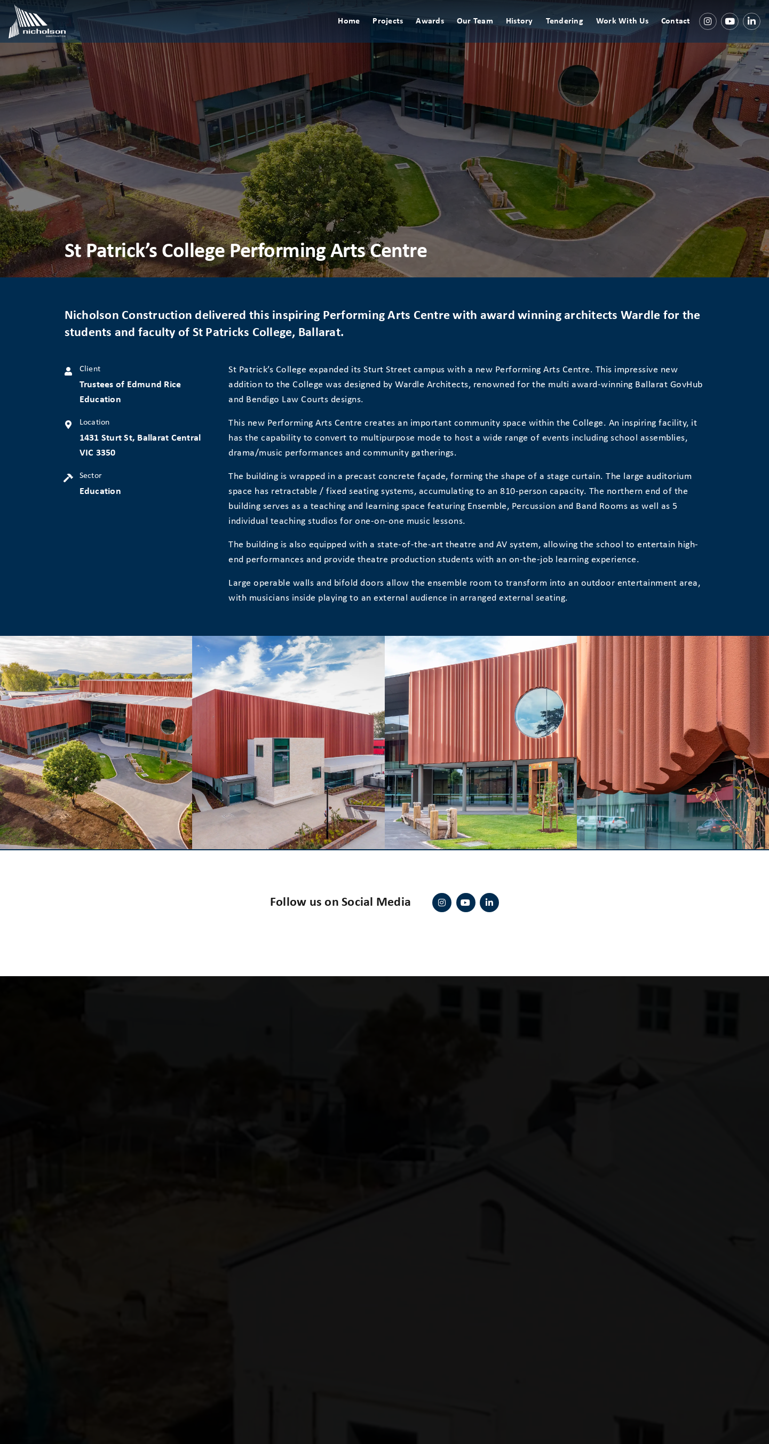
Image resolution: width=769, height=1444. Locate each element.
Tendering (567, 32)
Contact (679, 32)
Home (352, 32)
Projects (391, 32)
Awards (433, 32)
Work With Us (625, 32)
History (522, 32)
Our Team (478, 32)
